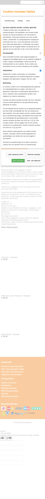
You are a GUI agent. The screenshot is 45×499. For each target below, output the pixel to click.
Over (28, 21)
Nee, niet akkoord (33, 161)
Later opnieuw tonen (15, 154)
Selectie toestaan (33, 154)
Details (20, 21)
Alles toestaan (18, 161)
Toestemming (9, 21)
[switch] (40, 53)
